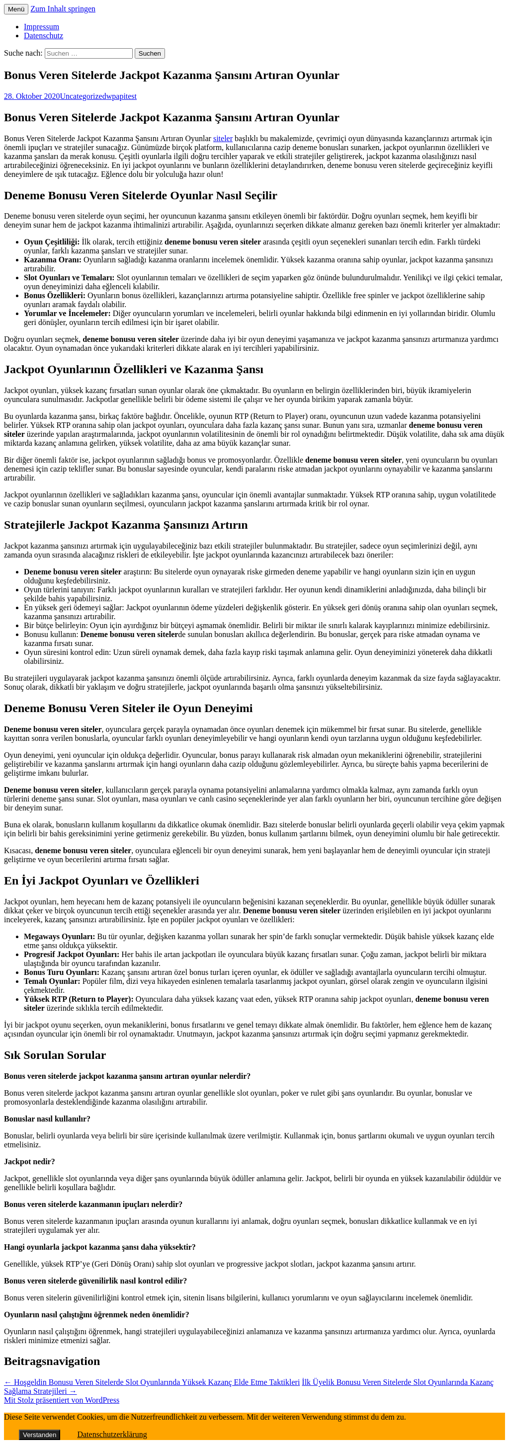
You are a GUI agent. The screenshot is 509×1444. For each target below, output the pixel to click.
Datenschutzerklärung (112, 1434)
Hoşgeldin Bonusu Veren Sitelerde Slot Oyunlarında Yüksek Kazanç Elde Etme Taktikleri (152, 1382)
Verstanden (39, 1435)
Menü (16, 9)
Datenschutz (43, 35)
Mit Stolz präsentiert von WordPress (61, 1400)
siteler (223, 138)
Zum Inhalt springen (62, 8)
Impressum (41, 26)
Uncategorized (83, 96)
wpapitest (121, 96)
